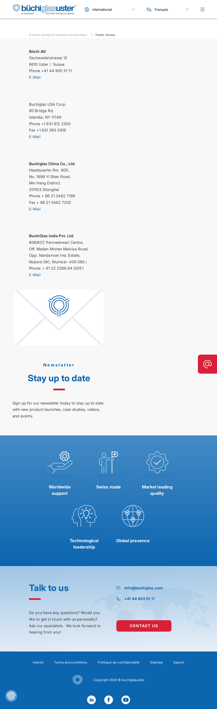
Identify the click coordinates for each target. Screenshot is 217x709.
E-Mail (34, 77)
